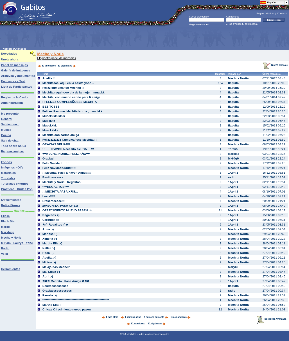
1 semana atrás (131, 317)
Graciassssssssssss (57, 290)
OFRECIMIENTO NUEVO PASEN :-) (67, 210)
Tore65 (233, 149)
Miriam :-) (49, 262)
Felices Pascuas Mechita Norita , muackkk (72, 111)
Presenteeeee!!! (53, 201)
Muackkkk (49, 125)
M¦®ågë (233, 158)
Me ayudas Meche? (56, 267)
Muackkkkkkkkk (53, 116)
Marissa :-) (49, 234)
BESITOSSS (50, 106)
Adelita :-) (49, 257)
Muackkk (48, 120)
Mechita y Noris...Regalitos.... (63, 182)
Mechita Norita (238, 78)
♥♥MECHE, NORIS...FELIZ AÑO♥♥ (66, 153)
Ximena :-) (49, 238)
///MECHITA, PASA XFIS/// (60, 205)
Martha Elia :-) (52, 243)
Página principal (265, 13)
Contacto (282, 13)
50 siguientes (65, 65)
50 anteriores (47, 65)
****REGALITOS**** (55, 186)
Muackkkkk (50, 130)
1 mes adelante (181, 317)
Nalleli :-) (48, 248)
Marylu (233, 267)
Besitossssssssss (55, 286)
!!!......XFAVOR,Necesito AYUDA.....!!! (68, 149)
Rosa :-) (48, 253)
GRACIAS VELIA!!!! (56, 144)
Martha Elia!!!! (52, 304)
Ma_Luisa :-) (51, 271)
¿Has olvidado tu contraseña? (242, 23)
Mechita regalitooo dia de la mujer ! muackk (73, 92)
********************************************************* (75, 300)
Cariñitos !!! (50, 219)
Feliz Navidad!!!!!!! (55, 163)
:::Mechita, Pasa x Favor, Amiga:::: (66, 172)
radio (231, 177)
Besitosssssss (52, 177)
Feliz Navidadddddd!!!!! (59, 168)
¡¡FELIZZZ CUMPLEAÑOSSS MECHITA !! (70, 102)
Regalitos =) (50, 215)
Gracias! (48, 158)
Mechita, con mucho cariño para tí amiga (71, 97)
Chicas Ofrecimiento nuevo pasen (66, 309)
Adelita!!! (48, 78)
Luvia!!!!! (48, 196)
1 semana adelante (156, 317)
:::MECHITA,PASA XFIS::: (60, 191)
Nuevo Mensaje (275, 65)
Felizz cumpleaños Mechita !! (63, 87)
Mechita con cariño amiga (60, 135)
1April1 (233, 172)
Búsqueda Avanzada (271, 319)
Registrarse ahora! (199, 24)
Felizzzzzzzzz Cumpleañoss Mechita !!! (69, 139)
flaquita (233, 83)
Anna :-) (48, 229)
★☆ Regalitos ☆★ (55, 224)
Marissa (233, 153)
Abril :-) (47, 276)
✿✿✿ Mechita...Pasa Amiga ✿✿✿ (65, 281)
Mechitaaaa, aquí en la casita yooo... (68, 83)
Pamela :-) (49, 295)
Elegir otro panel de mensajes (56, 58)
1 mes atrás (110, 317)
